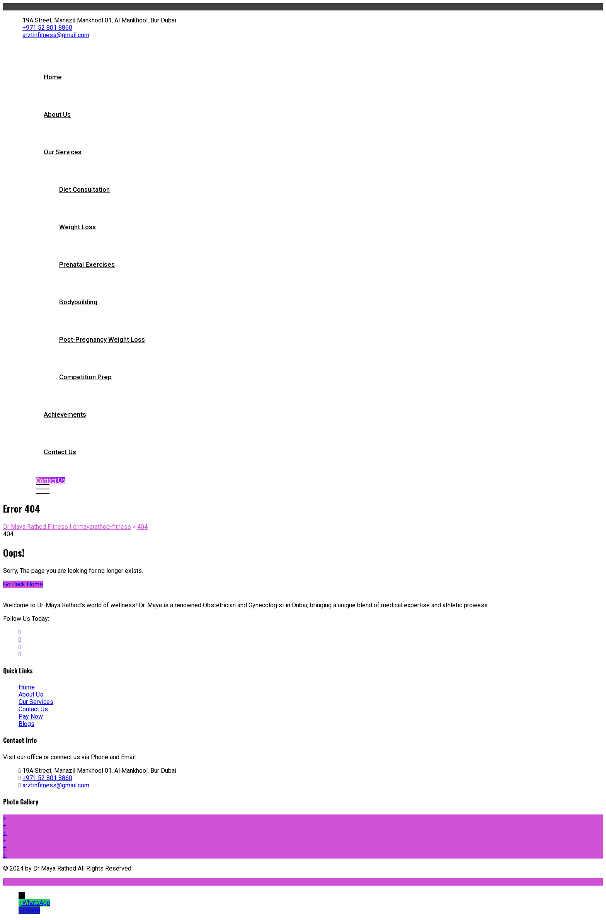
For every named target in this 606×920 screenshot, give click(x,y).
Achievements (65, 414)
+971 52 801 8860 (47, 27)
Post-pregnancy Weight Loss (102, 339)
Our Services (63, 152)
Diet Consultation (84, 189)
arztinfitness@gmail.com (55, 35)
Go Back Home (23, 584)
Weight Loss (77, 227)
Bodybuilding (78, 302)
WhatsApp (36, 902)
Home (53, 77)
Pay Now (31, 716)
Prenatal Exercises (87, 264)
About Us (57, 114)
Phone (31, 910)
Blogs (26, 723)
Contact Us (60, 452)
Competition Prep (85, 377)
